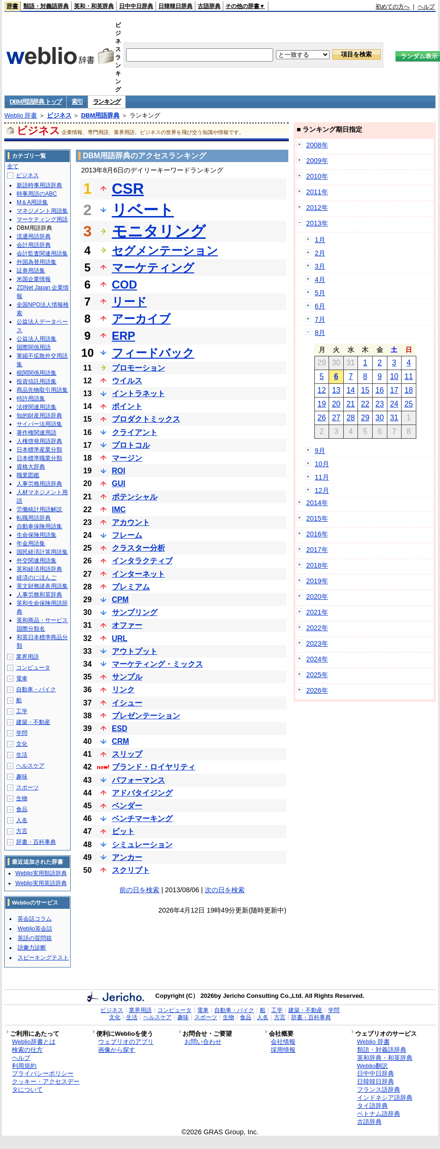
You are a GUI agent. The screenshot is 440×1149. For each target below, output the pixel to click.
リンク (123, 690)
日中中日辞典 (136, 6)
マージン (127, 458)
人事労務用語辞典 (39, 483)
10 (394, 376)
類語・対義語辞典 (46, 6)
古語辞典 (209, 6)
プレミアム (131, 587)
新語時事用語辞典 (39, 185)
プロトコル (131, 445)
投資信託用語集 (36, 381)
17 (394, 390)
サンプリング (134, 612)
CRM (120, 741)
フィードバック (153, 352)
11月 (322, 477)
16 (380, 390)
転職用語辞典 (34, 518)
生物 (22, 798)
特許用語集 (31, 398)
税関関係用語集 (36, 373)
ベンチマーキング (142, 818)
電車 (22, 678)
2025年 (317, 675)
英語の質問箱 (35, 938)
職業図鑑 (28, 475)
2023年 (317, 643)
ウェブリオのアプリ (126, 1041)
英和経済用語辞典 (39, 569)
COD (124, 284)
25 (408, 404)
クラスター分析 (138, 548)
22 (365, 404)
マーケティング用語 (42, 219)
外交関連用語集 (36, 560)
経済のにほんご (36, 577)
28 (351, 418)
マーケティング (153, 267)
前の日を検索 (139, 890)
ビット (123, 831)
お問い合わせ (202, 1041)
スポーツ (27, 787)
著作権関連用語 (36, 432)
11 (408, 376)
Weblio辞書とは (33, 1041)
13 (336, 390)
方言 (22, 831)
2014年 (317, 503)
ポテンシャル (134, 497)
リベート (143, 209)
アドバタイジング (142, 793)
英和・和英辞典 (94, 6)
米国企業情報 (34, 279)
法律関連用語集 (36, 407)
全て (12, 166)
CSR (128, 188)
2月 (320, 253)
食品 (22, 809)
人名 (22, 820)
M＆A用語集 (32, 202)
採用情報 (283, 1049)
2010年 (317, 176)
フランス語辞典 (378, 1089)
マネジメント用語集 (42, 211)
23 (380, 404)
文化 (22, 744)
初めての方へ (393, 6)
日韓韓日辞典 (175, 6)
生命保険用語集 (36, 535)
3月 (320, 266)
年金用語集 (31, 543)
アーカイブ (141, 318)
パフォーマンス (138, 780)
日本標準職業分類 (39, 458)
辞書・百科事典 (36, 842)
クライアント (134, 432)
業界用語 (27, 656)
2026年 (317, 690)
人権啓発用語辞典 (39, 441)
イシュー (127, 703)
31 (394, 418)
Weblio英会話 (35, 928)
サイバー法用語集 (39, 424)
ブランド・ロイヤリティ (153, 767)
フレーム (127, 535)
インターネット (138, 574)
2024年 (317, 659)
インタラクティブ (142, 561)
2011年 (317, 192)
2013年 (317, 223)
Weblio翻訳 (372, 1065)
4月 (320, 279)
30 (380, 418)
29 (365, 418)
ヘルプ (426, 6)
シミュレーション (142, 845)
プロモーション (138, 368)
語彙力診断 (32, 947)
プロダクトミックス (146, 419)
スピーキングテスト (43, 957)
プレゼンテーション (146, 716)
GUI (118, 484)
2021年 (317, 612)
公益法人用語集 (36, 338)
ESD (120, 728)
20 (336, 404)
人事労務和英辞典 (39, 594)
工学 (22, 711)
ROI (118, 471)
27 (336, 418)
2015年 (317, 518)
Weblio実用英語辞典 (40, 883)
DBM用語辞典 (100, 115)
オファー (127, 625)
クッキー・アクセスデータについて (46, 1085)
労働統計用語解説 (39, 509)
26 (322, 418)
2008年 (317, 145)
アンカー (127, 857)
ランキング (107, 101)
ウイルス (127, 381)
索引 (77, 101)
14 (351, 390)
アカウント (131, 522)
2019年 (317, 581)
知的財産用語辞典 (39, 415)
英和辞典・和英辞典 (384, 1057)
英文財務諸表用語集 (42, 586)
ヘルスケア (30, 765)
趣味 (22, 776)
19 (322, 404)
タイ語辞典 (372, 1105)
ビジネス (59, 115)
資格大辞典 (31, 466)
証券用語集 (31, 270)
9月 (320, 450)
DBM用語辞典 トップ (35, 101)
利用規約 (24, 1065)
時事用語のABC (37, 193)
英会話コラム (35, 918)
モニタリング (159, 231)
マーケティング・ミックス (157, 664)
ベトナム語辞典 (378, 1113)
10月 (322, 464)
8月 (320, 332)
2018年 (317, 565)
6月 (320, 306)
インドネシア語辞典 (384, 1097)
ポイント (127, 406)
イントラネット (138, 393)
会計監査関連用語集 (42, 253)
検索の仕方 (27, 1049)
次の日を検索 (225, 890)
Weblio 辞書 (20, 115)
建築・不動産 (33, 722)
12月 (322, 490)
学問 (22, 733)
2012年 (317, 207)
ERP (123, 335)
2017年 (317, 549)
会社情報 (283, 1041)
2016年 (317, 534)
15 (365, 390)
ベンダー (127, 806)
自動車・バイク (36, 689)
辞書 (12, 6)
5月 (320, 293)
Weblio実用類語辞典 (40, 873)
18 (408, 390)
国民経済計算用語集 (42, 552)
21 (351, 404)
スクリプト (131, 870)
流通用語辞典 (34, 236)
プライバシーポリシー (42, 1073)
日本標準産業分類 (39, 449)
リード (129, 301)
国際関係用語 (34, 347)
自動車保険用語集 (39, 526)
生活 (22, 754)
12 (322, 390)
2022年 (317, 628)
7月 (320, 319)
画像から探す (116, 1049)
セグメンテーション (165, 250)
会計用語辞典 (34, 245)
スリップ (127, 754)
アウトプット (134, 651)
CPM (120, 600)
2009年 (317, 160)
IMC (119, 510)
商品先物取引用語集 (42, 390)
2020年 (317, 596)
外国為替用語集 (36, 262)
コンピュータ (33, 667)
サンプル (127, 677)
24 (394, 404)
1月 (320, 240)
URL (120, 638)
